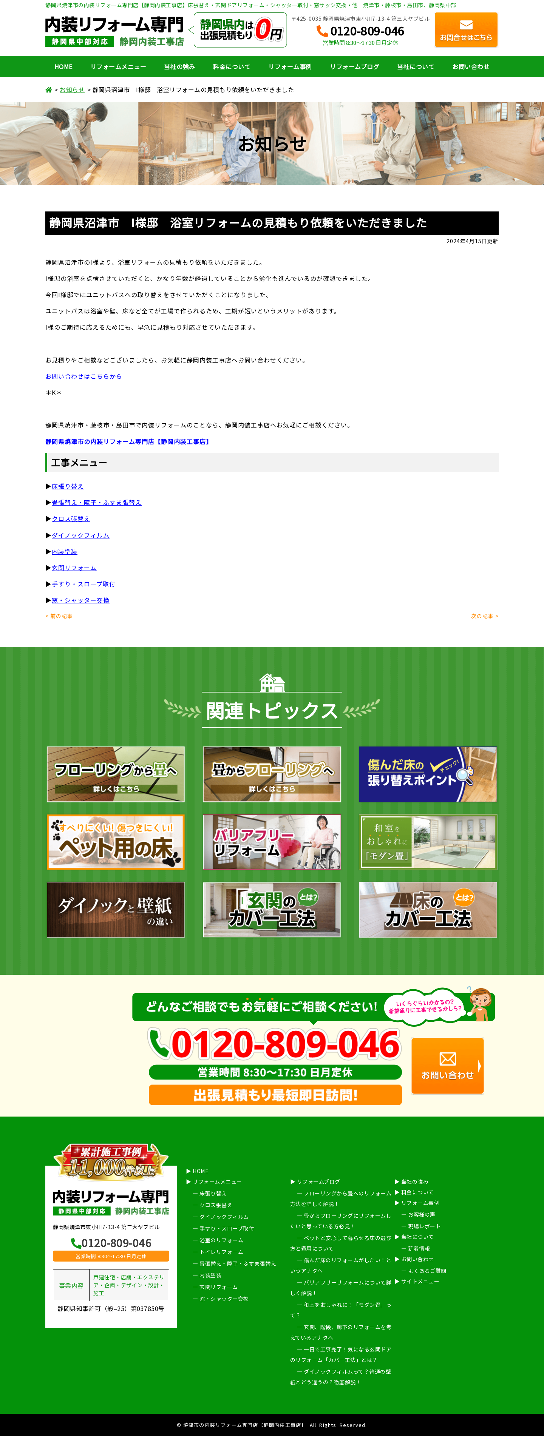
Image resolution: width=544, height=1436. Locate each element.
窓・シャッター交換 (81, 600)
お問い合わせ (471, 66)
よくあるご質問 (427, 1270)
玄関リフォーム (74, 567)
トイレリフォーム (221, 1252)
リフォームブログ (354, 66)
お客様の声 (422, 1214)
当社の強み (179, 66)
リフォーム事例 (290, 66)
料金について (231, 66)
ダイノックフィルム (81, 535)
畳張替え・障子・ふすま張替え (97, 502)
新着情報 (419, 1248)
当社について (415, 66)
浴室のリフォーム (221, 1240)
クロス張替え (71, 518)
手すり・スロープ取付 (84, 583)
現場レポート (424, 1226)
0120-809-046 (360, 31)
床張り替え (213, 1193)
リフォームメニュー (118, 66)
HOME (63, 66)
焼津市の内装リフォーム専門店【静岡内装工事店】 (245, 1424)
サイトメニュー (420, 1281)
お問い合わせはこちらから (83, 376)
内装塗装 (64, 551)
